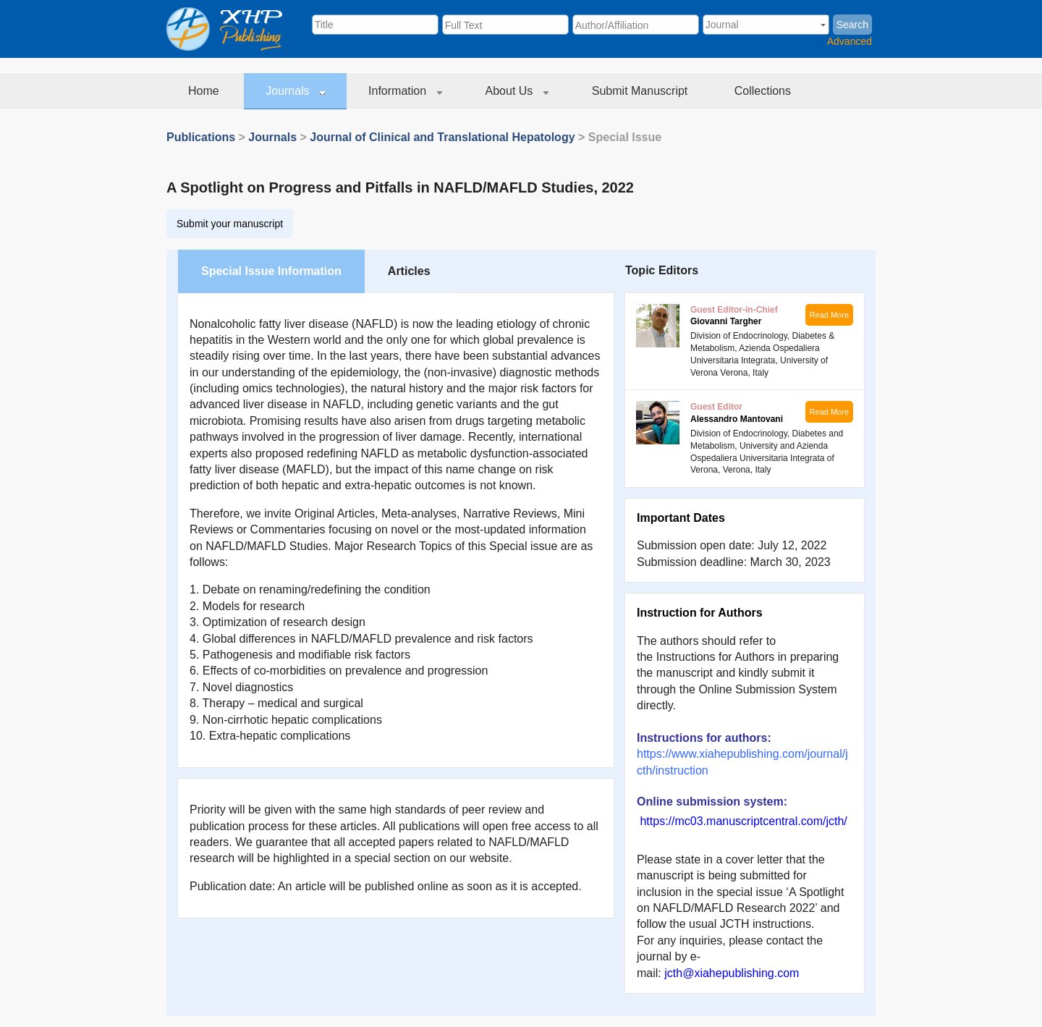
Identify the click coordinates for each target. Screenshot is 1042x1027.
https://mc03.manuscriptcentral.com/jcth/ (743, 821)
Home (205, 91)
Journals (295, 91)
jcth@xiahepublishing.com (731, 973)
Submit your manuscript (230, 223)
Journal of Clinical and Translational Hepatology (442, 137)
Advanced (849, 41)
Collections (764, 91)
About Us (517, 91)
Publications (200, 137)
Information (404, 91)
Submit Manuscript (641, 91)
